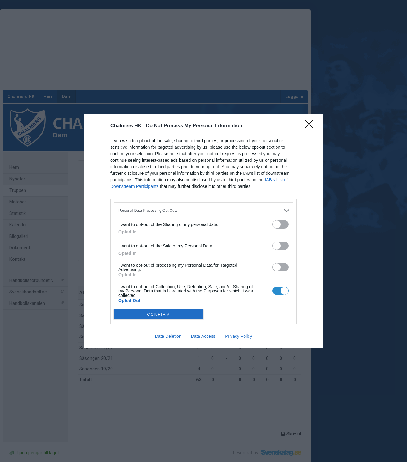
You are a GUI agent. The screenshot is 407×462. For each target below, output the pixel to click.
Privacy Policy (238, 336)
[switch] (280, 224)
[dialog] (203, 231)
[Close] (311, 126)
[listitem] (203, 210)
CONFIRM (158, 314)
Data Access (203, 336)
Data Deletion (168, 336)
